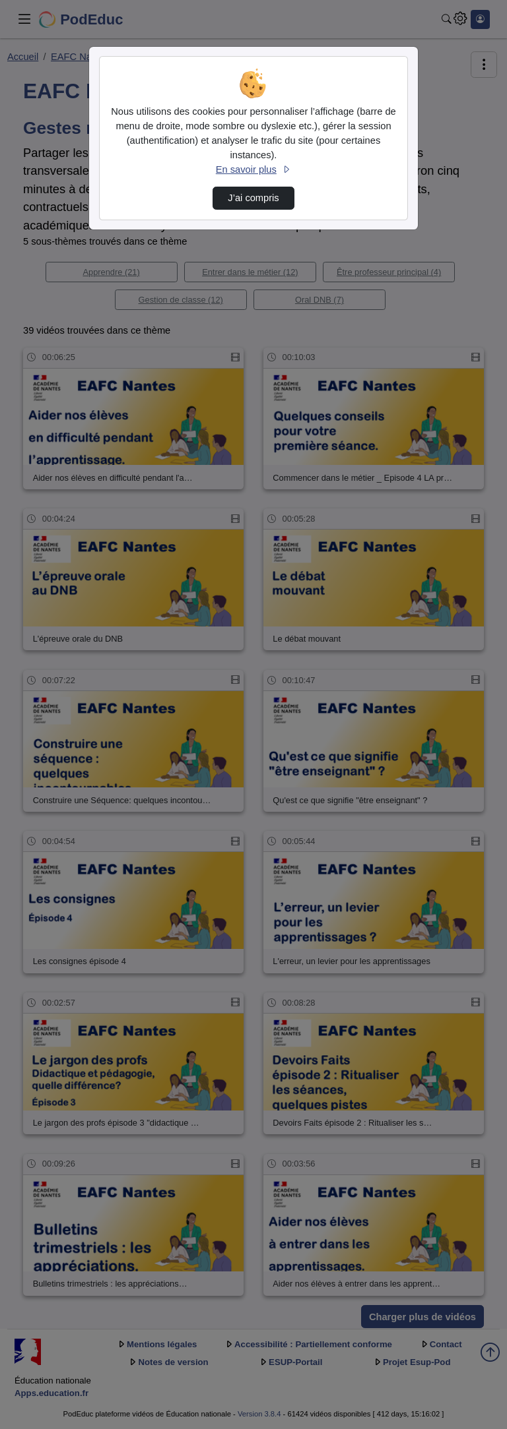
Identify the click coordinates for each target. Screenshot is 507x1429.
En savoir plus (253, 169)
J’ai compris (253, 198)
